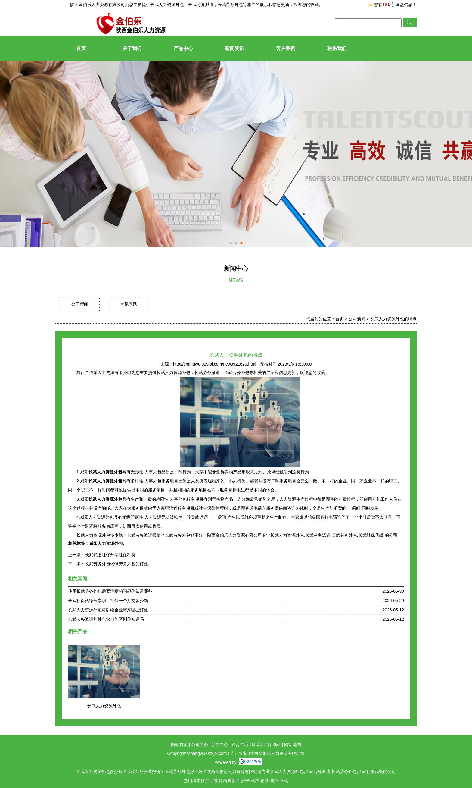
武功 (255, 780)
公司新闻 (79, 304)
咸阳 (217, 780)
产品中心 (183, 48)
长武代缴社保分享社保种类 (110, 554)
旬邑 (274, 780)
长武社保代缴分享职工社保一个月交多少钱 (108, 600)
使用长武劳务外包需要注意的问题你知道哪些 (110, 591)
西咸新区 (231, 780)
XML (276, 744)
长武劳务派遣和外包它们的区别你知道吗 (106, 619)
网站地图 (292, 744)
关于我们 (132, 48)
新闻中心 (219, 744)
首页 (81, 48)
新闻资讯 (234, 48)
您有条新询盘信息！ (392, 4)
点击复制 (239, 753)
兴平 (245, 780)
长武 (284, 780)
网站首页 (179, 744)
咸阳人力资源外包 (106, 543)
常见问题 (128, 304)
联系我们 (336, 48)
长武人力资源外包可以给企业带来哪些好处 (108, 609)
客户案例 (285, 48)
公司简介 (199, 744)
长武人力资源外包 (167, 4)
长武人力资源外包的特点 (393, 318)
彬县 (264, 780)
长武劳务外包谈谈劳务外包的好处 (116, 563)
